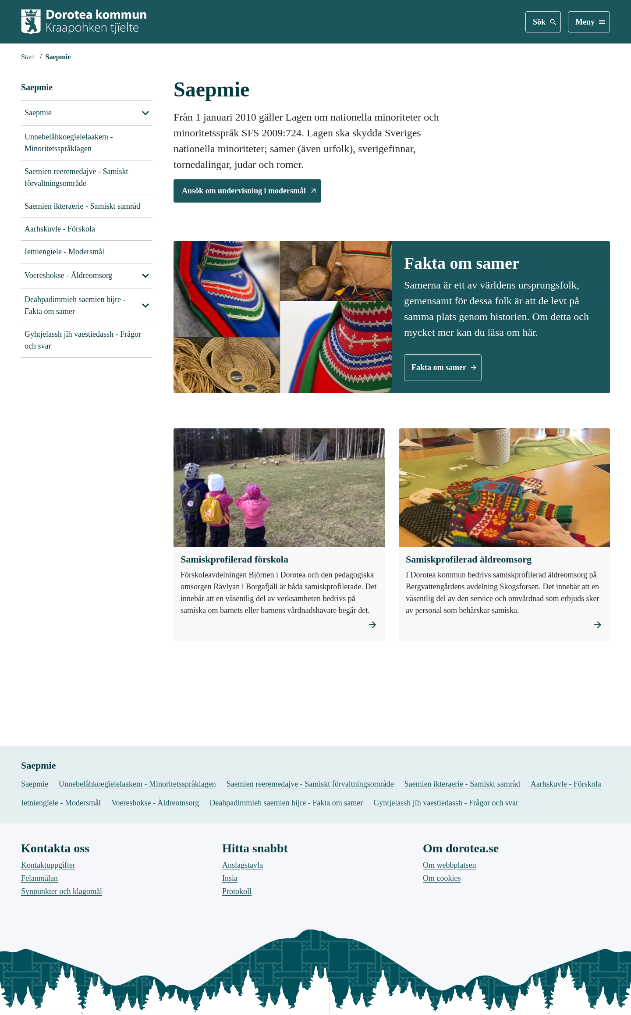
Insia (230, 966)
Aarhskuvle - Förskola (60, 228)
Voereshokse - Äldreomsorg (68, 275)
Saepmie (37, 87)
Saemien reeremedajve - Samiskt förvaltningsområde (76, 177)
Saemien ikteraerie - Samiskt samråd (82, 206)
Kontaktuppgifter (48, 953)
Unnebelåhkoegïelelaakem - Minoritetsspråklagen (69, 142)
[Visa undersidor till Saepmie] (145, 113)
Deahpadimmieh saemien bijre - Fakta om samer (75, 305)
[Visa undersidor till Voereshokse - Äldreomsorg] (145, 276)
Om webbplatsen (449, 953)
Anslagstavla (242, 953)
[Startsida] (27, 57)
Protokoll (237, 980)
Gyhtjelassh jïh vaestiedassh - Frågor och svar (83, 340)
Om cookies (442, 966)
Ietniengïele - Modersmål (64, 251)
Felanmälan (39, 966)
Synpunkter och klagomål (61, 980)
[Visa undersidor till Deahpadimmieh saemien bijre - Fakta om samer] (145, 306)
